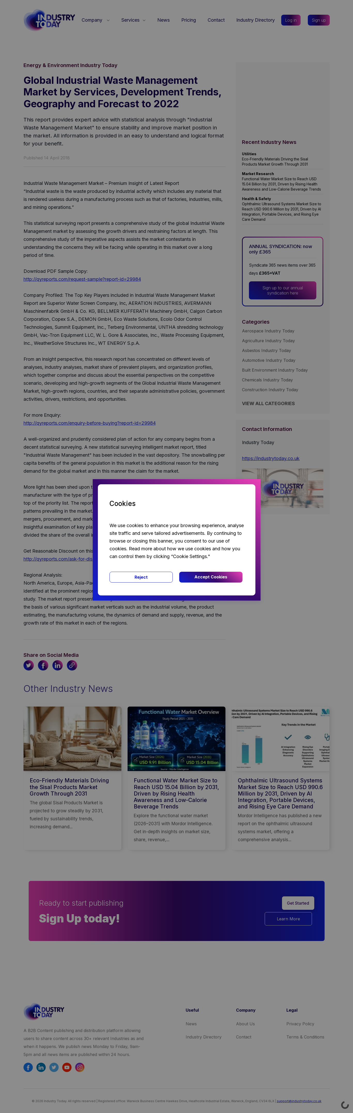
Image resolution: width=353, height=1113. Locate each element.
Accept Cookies (210, 576)
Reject (141, 577)
